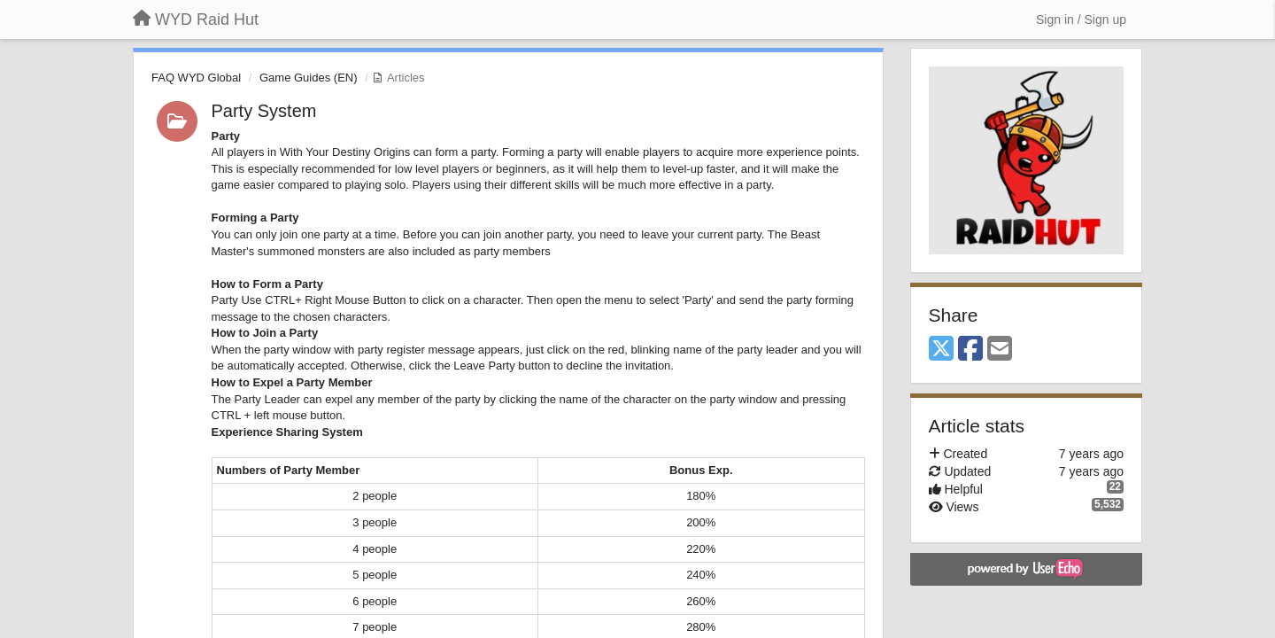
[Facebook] (970, 349)
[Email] (999, 349)
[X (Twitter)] (941, 349)
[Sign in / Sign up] (1081, 19)
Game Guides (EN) (308, 77)
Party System (264, 111)
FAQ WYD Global (196, 77)
